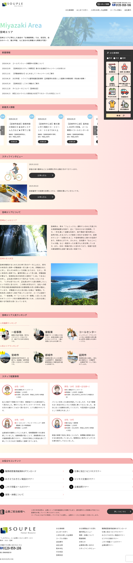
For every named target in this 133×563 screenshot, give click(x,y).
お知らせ (82, 541)
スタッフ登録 (104, 4)
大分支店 (59, 551)
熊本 (109, 58)
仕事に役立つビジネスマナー (87, 471)
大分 (116, 58)
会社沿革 (59, 545)
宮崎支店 (59, 555)
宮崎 (123, 58)
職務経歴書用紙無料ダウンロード (20, 471)
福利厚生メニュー (85, 531)
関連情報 (82, 538)
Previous (3, 130)
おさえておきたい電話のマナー (19, 478)
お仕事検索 (69, 10)
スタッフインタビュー (87, 548)
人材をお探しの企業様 (99, 10)
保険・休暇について (14, 494)
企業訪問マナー (81, 486)
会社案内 (127, 10)
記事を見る (42, 175)
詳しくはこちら (120, 511)
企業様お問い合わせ (86, 545)
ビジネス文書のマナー (84, 478)
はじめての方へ (82, 10)
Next (95, 130)
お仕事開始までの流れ (87, 528)
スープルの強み (116, 10)
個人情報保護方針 (6, 552)
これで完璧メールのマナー (17, 486)
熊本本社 (59, 548)
